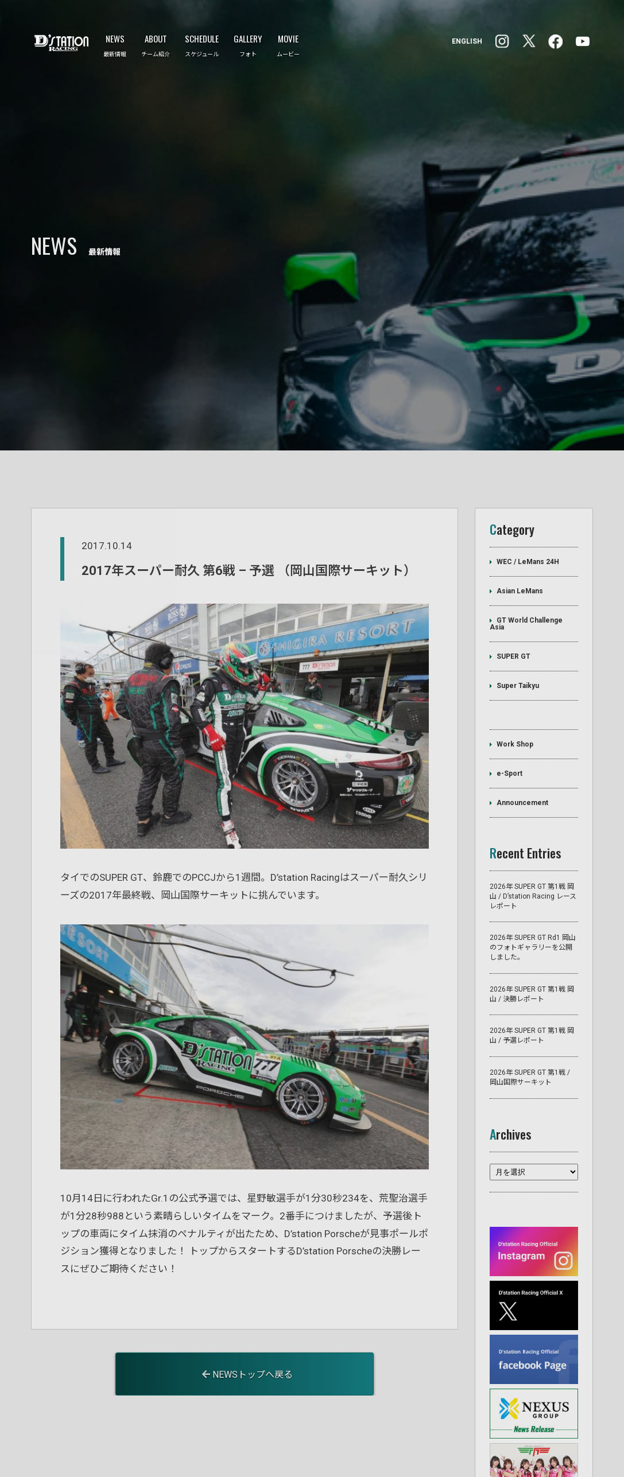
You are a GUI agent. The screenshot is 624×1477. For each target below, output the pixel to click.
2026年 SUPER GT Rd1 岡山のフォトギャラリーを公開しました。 (533, 884)
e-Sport (509, 710)
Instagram (555, 41)
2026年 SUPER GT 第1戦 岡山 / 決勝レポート (532, 931)
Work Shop (515, 681)
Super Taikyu (518, 623)
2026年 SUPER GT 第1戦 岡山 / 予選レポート (532, 972)
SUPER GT (513, 593)
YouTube (583, 41)
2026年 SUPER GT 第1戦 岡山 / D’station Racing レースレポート (533, 833)
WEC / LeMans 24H (528, 499)
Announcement (522, 740)
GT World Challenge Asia (526, 560)
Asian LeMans (520, 528)
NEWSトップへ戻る (247, 1311)
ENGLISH (467, 41)
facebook (502, 41)
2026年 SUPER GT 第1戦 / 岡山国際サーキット (530, 1014)
